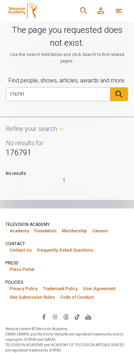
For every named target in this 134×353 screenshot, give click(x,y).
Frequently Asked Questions (65, 250)
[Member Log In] (100, 10)
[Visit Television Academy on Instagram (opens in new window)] (55, 316)
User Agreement (99, 288)
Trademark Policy (60, 288)
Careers (100, 230)
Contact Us (21, 250)
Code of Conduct (77, 297)
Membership (74, 230)
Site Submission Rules (32, 297)
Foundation (45, 230)
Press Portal (22, 269)
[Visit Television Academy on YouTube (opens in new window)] (88, 316)
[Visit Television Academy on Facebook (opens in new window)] (44, 316)
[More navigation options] (119, 10)
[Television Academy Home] (40, 10)
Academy (19, 230)
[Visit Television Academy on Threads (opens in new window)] (66, 316)
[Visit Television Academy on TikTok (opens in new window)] (77, 316)
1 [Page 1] (64, 180)
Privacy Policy (24, 288)
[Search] (83, 10)
